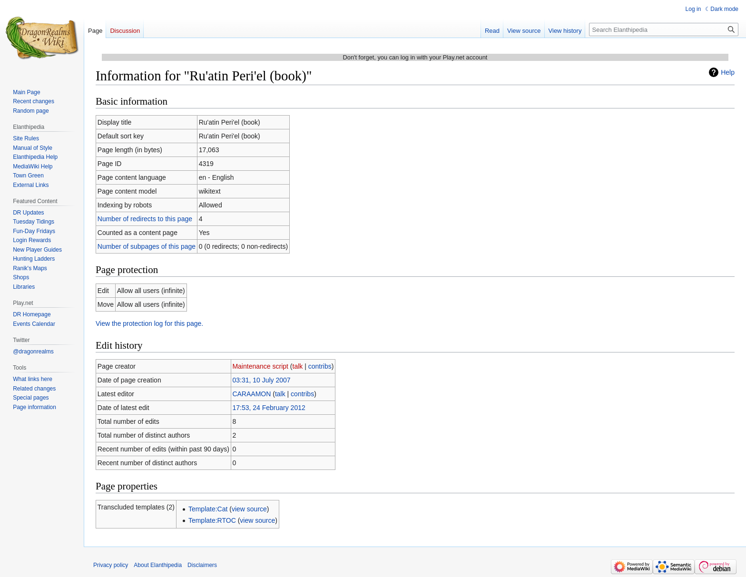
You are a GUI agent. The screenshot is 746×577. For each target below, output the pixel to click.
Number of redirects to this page (145, 219)
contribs (320, 366)
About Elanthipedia (158, 565)
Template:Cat (207, 509)
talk (298, 366)
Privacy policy (110, 565)
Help (728, 72)
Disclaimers (202, 565)
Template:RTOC (212, 520)
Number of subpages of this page (147, 246)
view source (249, 509)
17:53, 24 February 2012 (268, 407)
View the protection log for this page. (149, 323)
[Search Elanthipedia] (663, 29)
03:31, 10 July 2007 (261, 380)
